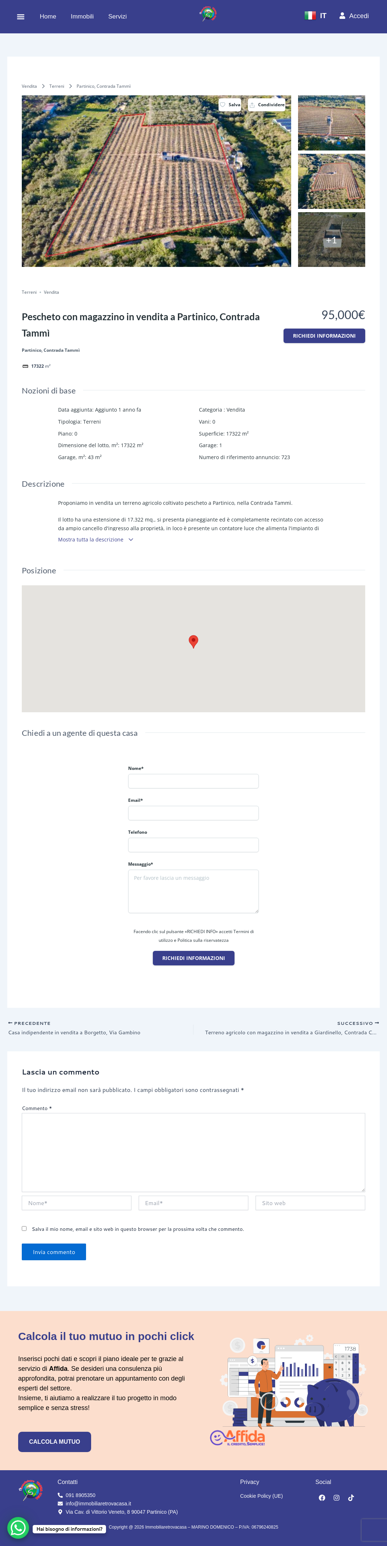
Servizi (117, 16)
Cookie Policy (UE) (261, 1496)
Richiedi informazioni (324, 335)
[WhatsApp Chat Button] (18, 1528)
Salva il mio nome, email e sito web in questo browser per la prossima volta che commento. (138, 1230)
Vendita (29, 86)
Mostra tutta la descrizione (96, 539)
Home (48, 16)
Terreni (56, 86)
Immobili (82, 16)
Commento (37, 1109)
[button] (21, 17)
